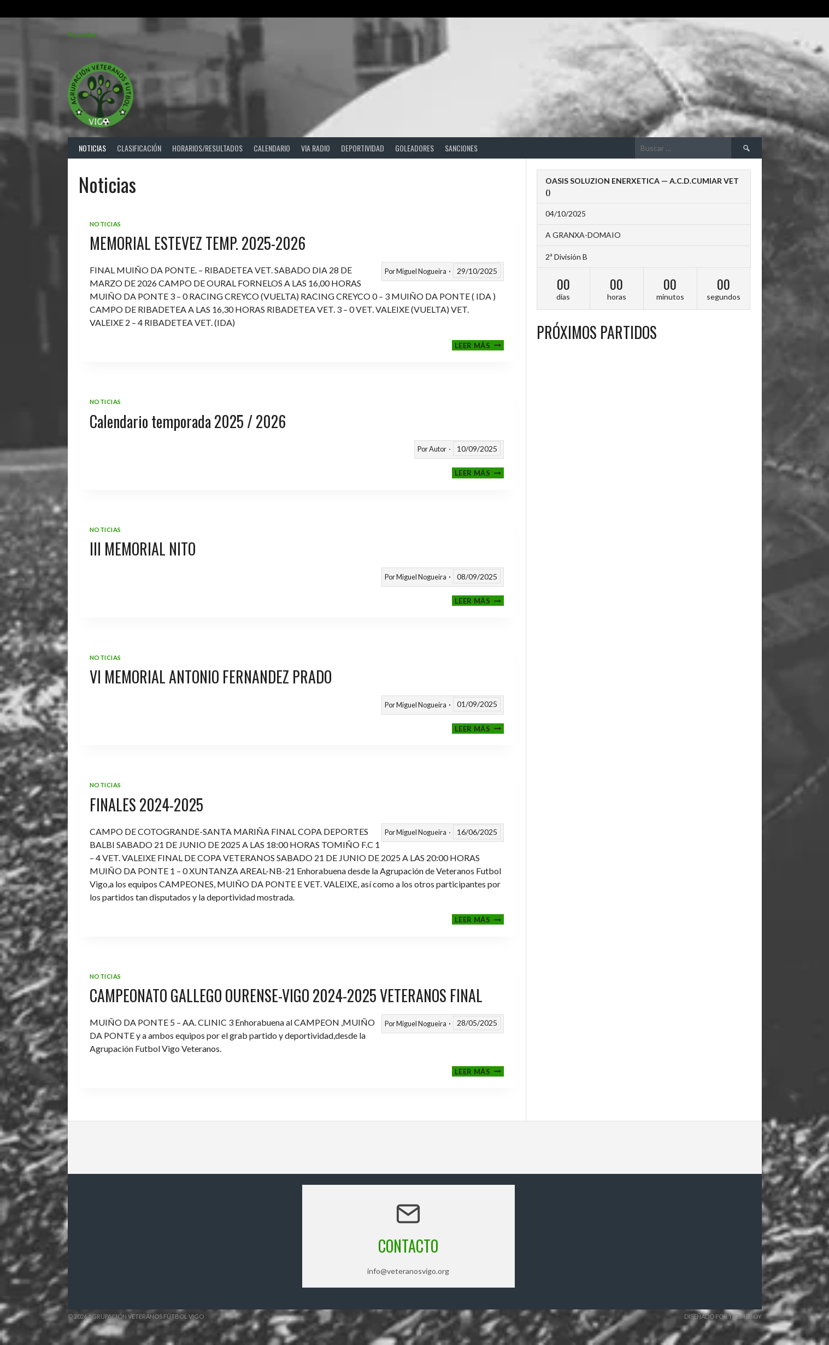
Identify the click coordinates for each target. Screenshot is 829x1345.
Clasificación (139, 148)
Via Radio (315, 148)
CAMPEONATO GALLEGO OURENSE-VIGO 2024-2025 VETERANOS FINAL (286, 995)
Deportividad (362, 148)
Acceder (82, 34)
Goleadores (414, 148)
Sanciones (461, 148)
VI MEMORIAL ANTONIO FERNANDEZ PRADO (211, 676)
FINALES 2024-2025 (146, 804)
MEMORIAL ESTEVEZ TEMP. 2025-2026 (197, 243)
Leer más (479, 345)
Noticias (92, 148)
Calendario (272, 148)
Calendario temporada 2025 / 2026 (188, 421)
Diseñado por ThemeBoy (723, 1316)
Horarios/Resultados (207, 148)
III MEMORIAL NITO (143, 548)
